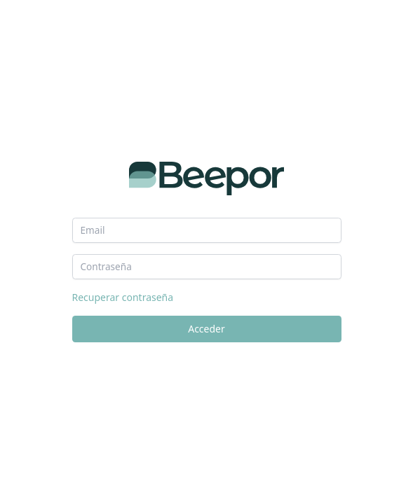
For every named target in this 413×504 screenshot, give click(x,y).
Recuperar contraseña (123, 297)
